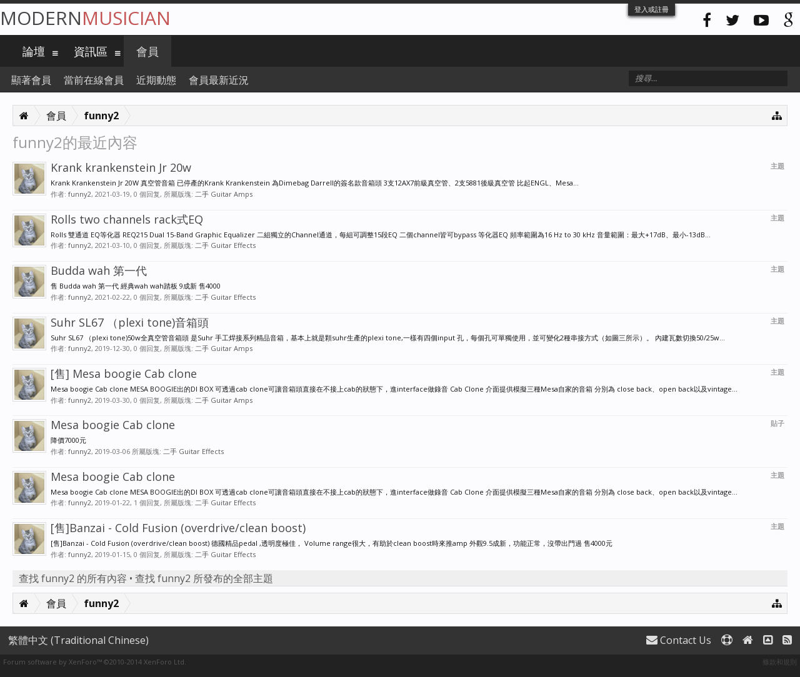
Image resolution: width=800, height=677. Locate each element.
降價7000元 (68, 440)
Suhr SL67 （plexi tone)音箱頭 (130, 322)
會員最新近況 (219, 80)
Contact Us (678, 640)
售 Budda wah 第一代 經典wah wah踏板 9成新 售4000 (136, 285)
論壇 (33, 51)
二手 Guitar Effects (225, 245)
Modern (85, 18)
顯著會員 (31, 80)
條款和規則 (779, 661)
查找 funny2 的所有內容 (73, 578)
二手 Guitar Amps (223, 194)
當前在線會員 (94, 80)
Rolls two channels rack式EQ (127, 219)
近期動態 (156, 80)
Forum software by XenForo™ (94, 661)
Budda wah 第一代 (99, 270)
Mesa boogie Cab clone (113, 424)
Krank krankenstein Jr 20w (121, 167)
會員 (147, 51)
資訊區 (91, 51)
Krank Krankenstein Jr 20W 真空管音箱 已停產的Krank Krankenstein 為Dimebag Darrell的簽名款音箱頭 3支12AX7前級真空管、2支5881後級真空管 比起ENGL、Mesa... (315, 182)
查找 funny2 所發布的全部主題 (204, 578)
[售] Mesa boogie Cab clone (124, 373)
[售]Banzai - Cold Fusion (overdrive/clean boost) (178, 527)
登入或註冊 (651, 9)
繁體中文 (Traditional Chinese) (78, 640)
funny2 (79, 194)
